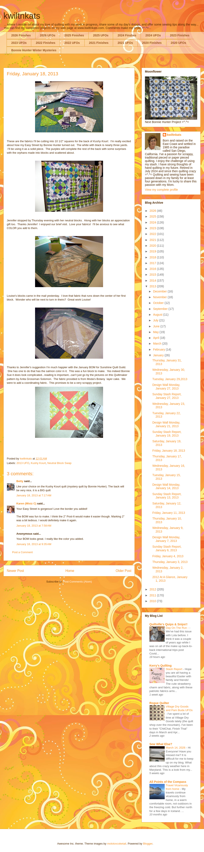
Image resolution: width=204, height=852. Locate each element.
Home (69, 571)
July (156, 320)
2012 (153, 589)
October (158, 303)
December (160, 291)
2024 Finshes (127, 35)
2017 (153, 263)
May (156, 332)
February (159, 349)
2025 (153, 216)
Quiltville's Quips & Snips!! (168, 624)
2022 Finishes (45, 42)
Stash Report (174, 669)
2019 (153, 251)
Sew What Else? (160, 744)
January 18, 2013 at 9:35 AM (33, 544)
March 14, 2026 (176, 747)
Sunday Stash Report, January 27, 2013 (166, 396)
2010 (153, 601)
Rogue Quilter (159, 703)
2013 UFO (23, 463)
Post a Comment (22, 552)
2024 (153, 222)
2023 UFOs (19, 42)
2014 (153, 280)
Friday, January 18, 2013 (168, 450)
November (160, 297)
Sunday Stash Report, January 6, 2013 (166, 548)
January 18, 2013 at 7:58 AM (33, 525)
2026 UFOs (47, 35)
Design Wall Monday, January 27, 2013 (166, 386)
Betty (19, 481)
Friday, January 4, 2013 (167, 556)
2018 (153, 257)
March (157, 343)
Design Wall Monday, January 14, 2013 (166, 486)
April (156, 337)
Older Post (123, 571)
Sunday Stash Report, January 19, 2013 (166, 433)
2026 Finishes (21, 35)
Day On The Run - (177, 627)
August (158, 314)
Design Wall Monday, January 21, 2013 (166, 424)
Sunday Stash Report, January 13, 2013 (166, 495)
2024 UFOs (153, 35)
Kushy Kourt (38, 463)
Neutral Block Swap (59, 463)
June (156, 326)
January (158, 355)
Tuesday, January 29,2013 (169, 379)
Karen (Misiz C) (26, 503)
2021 (153, 240)
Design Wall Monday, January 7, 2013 (166, 539)
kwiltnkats (21, 15)
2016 (153, 269)
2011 (153, 595)
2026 (153, 210)
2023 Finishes (180, 35)
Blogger (147, 843)
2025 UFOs (100, 35)
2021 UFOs (125, 42)
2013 (153, 286)
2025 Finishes (74, 35)
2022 (153, 234)
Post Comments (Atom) (77, 581)
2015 (153, 274)
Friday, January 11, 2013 (168, 512)
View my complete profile (161, 189)
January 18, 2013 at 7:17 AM (33, 495)
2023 (153, 228)
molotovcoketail (116, 843)
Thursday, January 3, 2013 (170, 562)
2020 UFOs (178, 42)
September (160, 309)
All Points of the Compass (167, 781)
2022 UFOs (72, 42)
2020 (153, 245)
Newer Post (15, 571)
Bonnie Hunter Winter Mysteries (33, 50)
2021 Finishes (99, 42)
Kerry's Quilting (160, 665)
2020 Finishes (152, 42)
